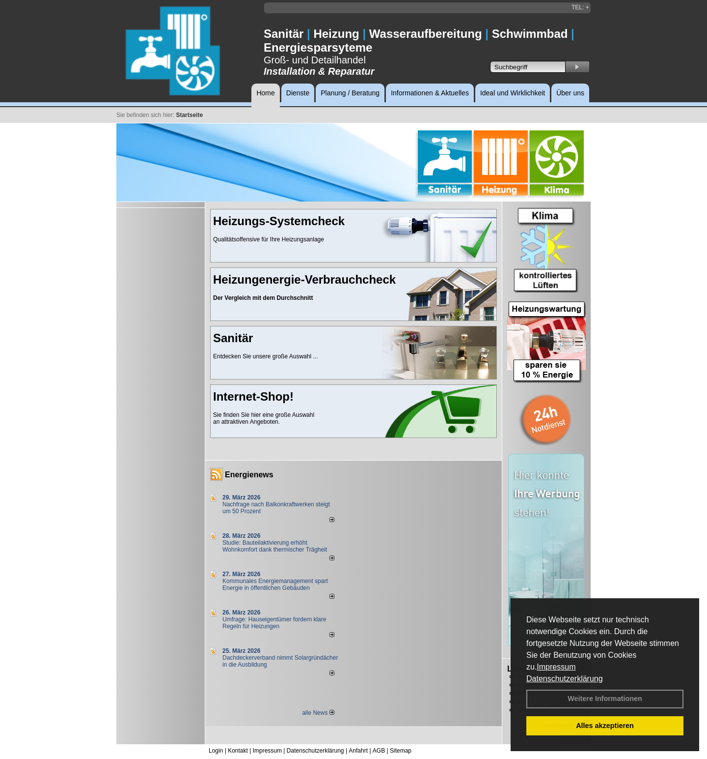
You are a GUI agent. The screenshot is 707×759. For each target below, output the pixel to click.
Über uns (570, 93)
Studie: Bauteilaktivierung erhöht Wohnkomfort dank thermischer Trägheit (274, 546)
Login (216, 750)
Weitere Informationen (605, 698)
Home (265, 93)
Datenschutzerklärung (564, 678)
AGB (379, 750)
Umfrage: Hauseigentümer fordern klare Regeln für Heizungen (274, 623)
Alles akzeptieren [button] (605, 726)
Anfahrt (358, 750)
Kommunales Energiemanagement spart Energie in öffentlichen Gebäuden (275, 584)
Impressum (556, 667)
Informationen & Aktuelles (430, 93)
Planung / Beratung (350, 93)
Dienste (297, 93)
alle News (318, 712)
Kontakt (238, 750)
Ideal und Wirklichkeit (512, 93)
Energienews (249, 474)
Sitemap (400, 750)
